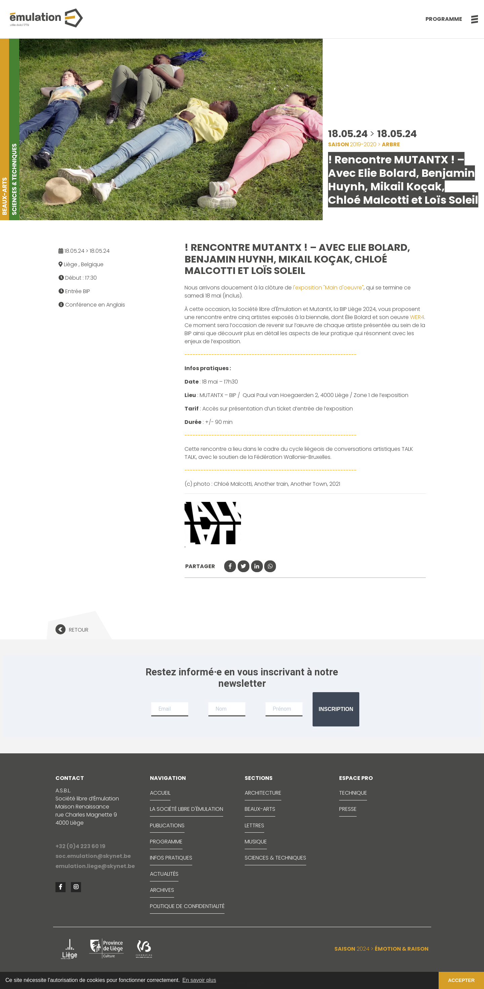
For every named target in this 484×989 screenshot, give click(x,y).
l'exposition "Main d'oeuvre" (328, 287)
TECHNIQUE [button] (353, 793)
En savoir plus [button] (199, 980)
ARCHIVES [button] (162, 890)
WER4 (417, 317)
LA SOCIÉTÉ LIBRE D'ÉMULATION (186, 809)
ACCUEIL (160, 793)
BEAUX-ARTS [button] (260, 809)
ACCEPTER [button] (461, 980)
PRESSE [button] (348, 809)
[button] (471, 19)
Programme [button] (444, 19)
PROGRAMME (166, 841)
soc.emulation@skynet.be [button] (93, 856)
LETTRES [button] (254, 825)
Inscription (336, 709)
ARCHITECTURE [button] (263, 793)
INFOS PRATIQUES (171, 858)
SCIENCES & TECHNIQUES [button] (275, 858)
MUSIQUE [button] (256, 841)
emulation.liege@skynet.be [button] (95, 866)
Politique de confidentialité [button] (187, 906)
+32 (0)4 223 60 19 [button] (80, 846)
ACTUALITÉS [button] (164, 874)
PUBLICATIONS (167, 825)
